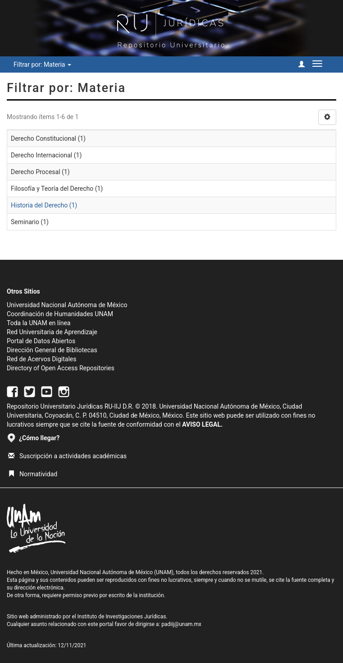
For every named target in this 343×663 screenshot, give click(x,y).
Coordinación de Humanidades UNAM (60, 314)
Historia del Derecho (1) (44, 205)
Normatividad (32, 474)
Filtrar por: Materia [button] (42, 64)
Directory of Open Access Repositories (60, 368)
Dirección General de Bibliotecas (52, 350)
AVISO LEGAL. (202, 424)
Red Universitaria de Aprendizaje (52, 332)
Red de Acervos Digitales (41, 359)
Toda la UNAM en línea (38, 323)
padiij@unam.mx (181, 624)
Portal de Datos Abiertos (41, 341)
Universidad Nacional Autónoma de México (67, 304)
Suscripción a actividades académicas (67, 456)
